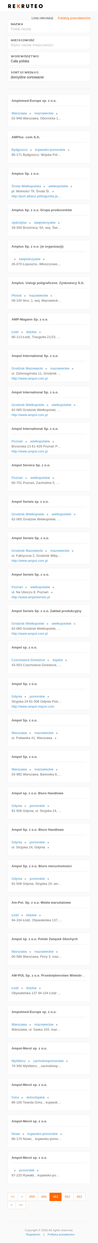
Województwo (25, 56)
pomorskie (37, 696)
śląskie (58, 660)
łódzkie (31, 332)
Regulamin (33, 1234)
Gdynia (17, 696)
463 (79, 1197)
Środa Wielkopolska (26, 186)
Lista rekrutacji (42, 18)
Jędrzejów (19, 222)
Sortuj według (24, 72)
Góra (15, 1097)
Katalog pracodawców (74, 18)
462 (67, 1197)
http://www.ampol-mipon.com (33, 706)
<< (13, 1197)
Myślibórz (19, 1061)
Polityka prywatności (61, 1234)
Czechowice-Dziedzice (28, 660)
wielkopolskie (58, 186)
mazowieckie (44, 113)
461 (55, 1197)
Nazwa (17, 24)
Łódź (15, 332)
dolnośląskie (35, 1097)
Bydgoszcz (20, 150)
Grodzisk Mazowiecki (27, 368)
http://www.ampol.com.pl (30, 378)
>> (21, 1205)
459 (32, 1197)
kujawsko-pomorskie (50, 150)
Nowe (16, 1134)
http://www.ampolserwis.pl (31, 597)
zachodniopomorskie (48, 1061)
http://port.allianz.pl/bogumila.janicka (37, 196)
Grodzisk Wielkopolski (28, 405)
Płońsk (17, 295)
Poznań (17, 441)
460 (43, 1197)
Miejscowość (22, 40)
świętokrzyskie (45, 222)
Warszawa (19, 113)
